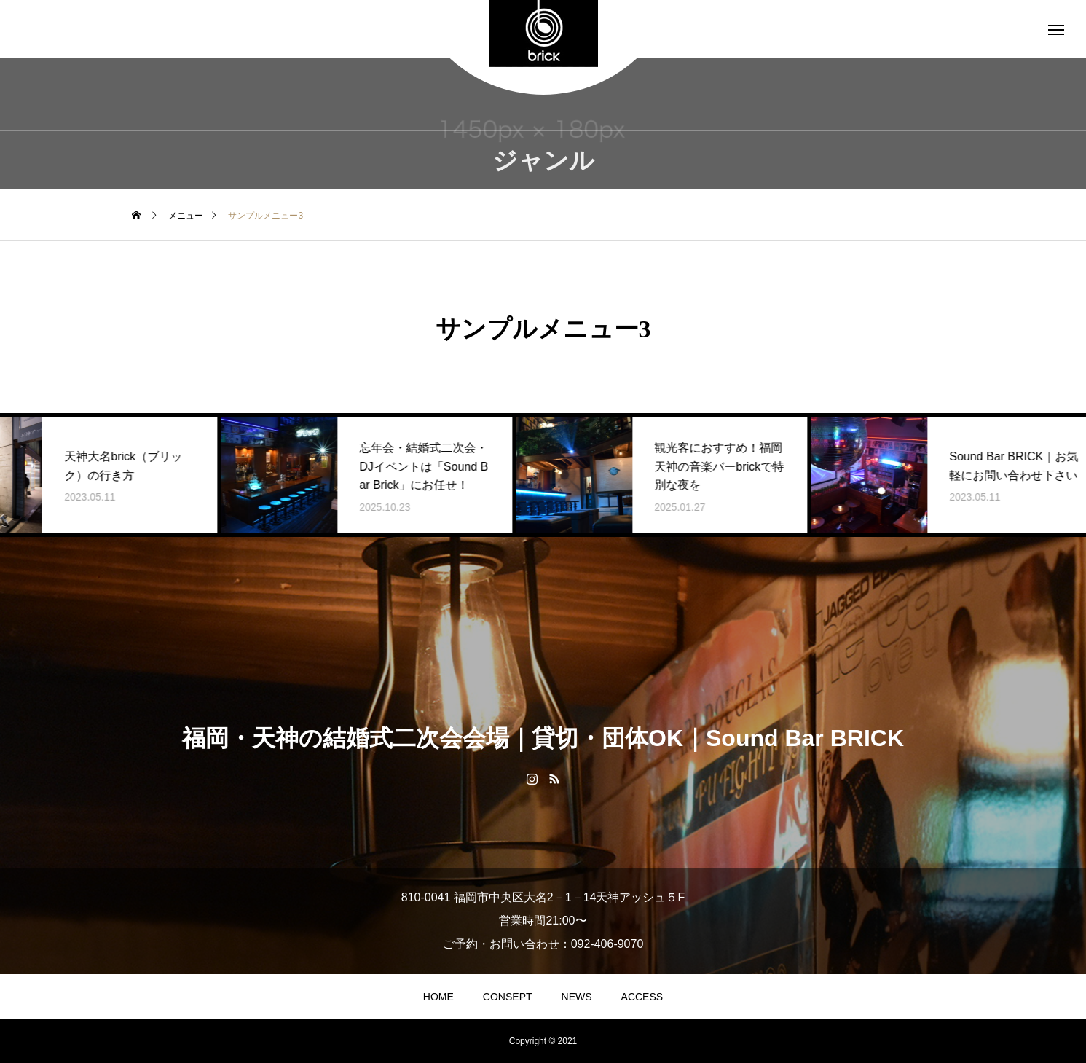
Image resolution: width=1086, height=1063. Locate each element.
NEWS (577, 997)
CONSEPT (507, 997)
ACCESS (642, 997)
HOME (438, 997)
